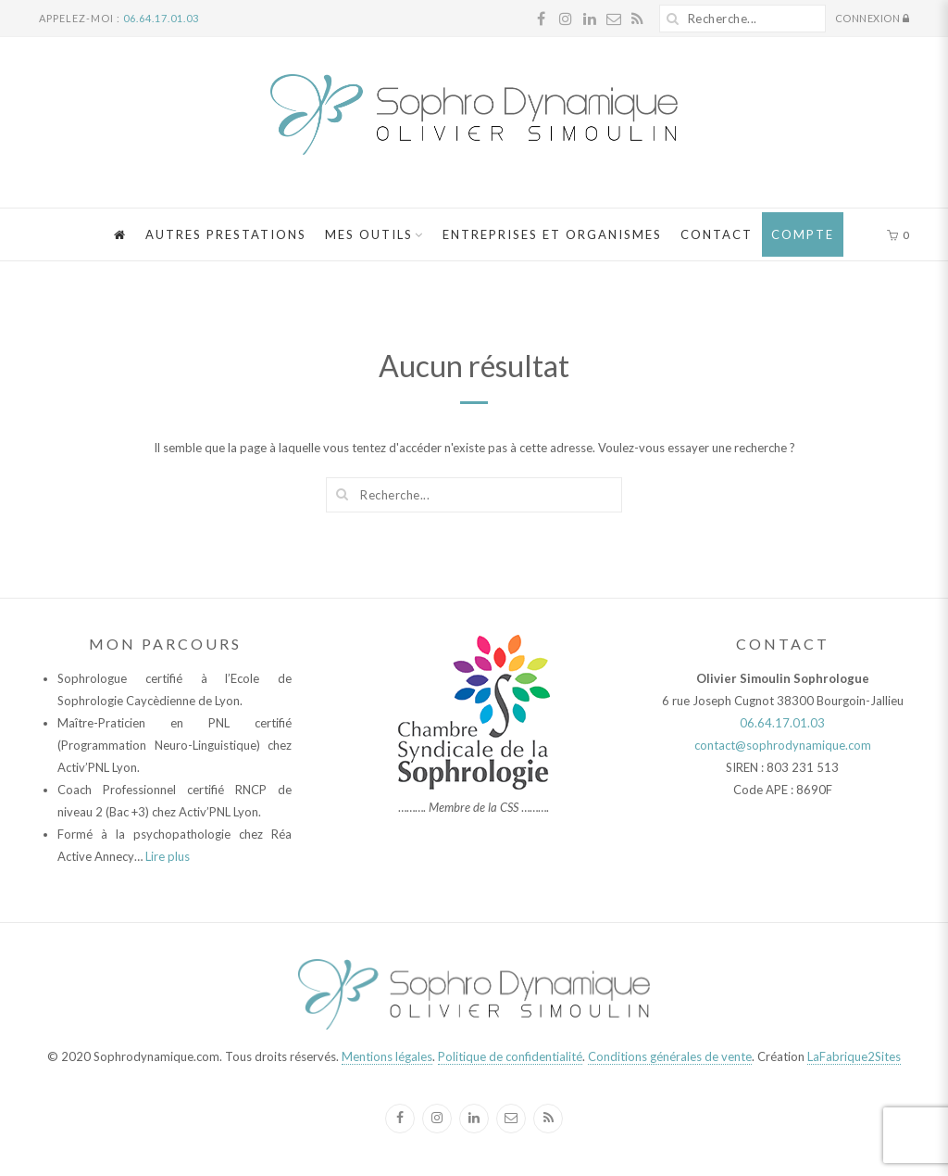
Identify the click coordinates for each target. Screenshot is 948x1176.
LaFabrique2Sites (854, 1056)
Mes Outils (369, 234)
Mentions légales (387, 1056)
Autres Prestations (225, 234)
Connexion (872, 19)
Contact (716, 234)
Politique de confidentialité (510, 1056)
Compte (802, 234)
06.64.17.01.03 (161, 18)
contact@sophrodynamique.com (782, 745)
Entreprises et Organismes (552, 234)
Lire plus (167, 856)
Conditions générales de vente (670, 1056)
